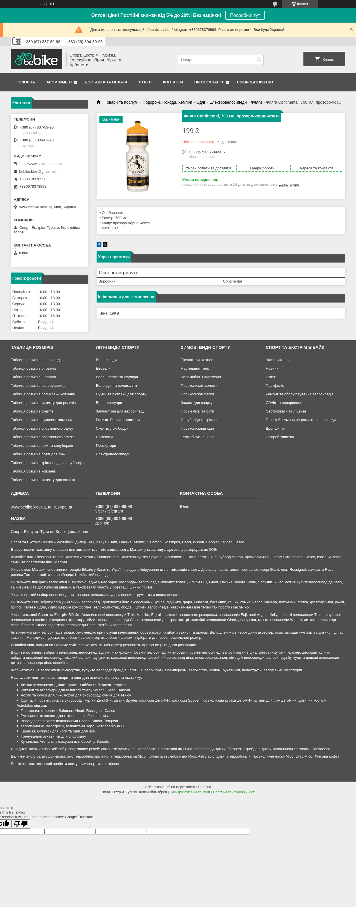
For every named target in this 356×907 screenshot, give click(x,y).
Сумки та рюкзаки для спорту (121, 394)
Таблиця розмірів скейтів (32, 411)
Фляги (256, 102)
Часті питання (278, 360)
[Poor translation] (21, 824)
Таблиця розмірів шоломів (33, 377)
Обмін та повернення (284, 403)
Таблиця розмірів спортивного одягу (42, 428)
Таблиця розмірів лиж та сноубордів (42, 445)
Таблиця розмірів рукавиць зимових (42, 420)
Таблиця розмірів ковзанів (33, 471)
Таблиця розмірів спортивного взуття (43, 437)
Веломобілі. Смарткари (201, 377)
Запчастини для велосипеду (120, 411)
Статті (145, 82)
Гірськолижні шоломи (199, 385)
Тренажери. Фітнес (197, 360)
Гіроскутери (106, 445)
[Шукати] (259, 60)
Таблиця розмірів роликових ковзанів (43, 394)
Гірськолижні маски (197, 394)
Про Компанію (209, 82)
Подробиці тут (245, 15)
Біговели (103, 368)
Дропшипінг (276, 428)
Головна (26, 82)
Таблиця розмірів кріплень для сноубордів (47, 462)
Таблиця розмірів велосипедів (37, 360)
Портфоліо (275, 385)
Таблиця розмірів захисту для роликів (43, 403)
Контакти (173, 82)
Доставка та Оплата (106, 82)
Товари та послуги (121, 102)
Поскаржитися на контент (190, 792)
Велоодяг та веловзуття (116, 385)
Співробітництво (255, 82)
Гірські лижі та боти (197, 411)
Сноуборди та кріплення (202, 420)
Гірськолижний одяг (198, 428)
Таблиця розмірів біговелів (34, 368)
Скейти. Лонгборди (112, 428)
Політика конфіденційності (234, 792)
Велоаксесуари (109, 403)
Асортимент (59, 82)
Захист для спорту (197, 403)
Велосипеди (106, 360)
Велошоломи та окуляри (117, 377)
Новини (272, 368)
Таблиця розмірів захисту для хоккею (43, 480)
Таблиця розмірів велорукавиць (38, 385)
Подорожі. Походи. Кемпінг (167, 102)
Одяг (201, 102)
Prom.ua (204, 787)
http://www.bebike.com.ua (40, 164)
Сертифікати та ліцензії (286, 411)
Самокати (104, 437)
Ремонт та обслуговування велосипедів (299, 394)
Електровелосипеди (228, 102)
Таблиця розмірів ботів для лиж (38, 454)
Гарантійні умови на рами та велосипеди (301, 420)
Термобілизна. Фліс (197, 437)
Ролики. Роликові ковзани (118, 420)
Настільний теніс (195, 368)
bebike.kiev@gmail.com (38, 171)
